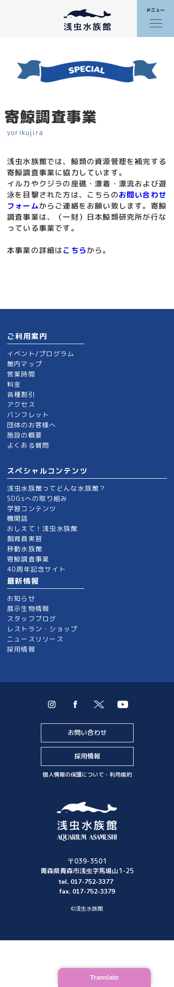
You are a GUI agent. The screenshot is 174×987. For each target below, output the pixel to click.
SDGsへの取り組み (37, 498)
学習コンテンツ (32, 508)
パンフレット (28, 414)
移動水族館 (24, 548)
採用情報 (21, 649)
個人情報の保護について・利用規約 (87, 774)
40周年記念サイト (36, 569)
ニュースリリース (35, 639)
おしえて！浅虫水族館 (42, 528)
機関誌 (17, 518)
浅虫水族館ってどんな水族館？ (56, 488)
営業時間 (21, 374)
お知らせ (21, 598)
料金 (14, 384)
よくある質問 (28, 445)
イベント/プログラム (40, 353)
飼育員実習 (24, 538)
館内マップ (24, 363)
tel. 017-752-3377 (87, 881)
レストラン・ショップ (42, 628)
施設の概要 (24, 435)
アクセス (21, 404)
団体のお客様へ (32, 424)
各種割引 (21, 394)
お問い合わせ (87, 732)
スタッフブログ (32, 618)
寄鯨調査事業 (28, 559)
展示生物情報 (28, 608)
